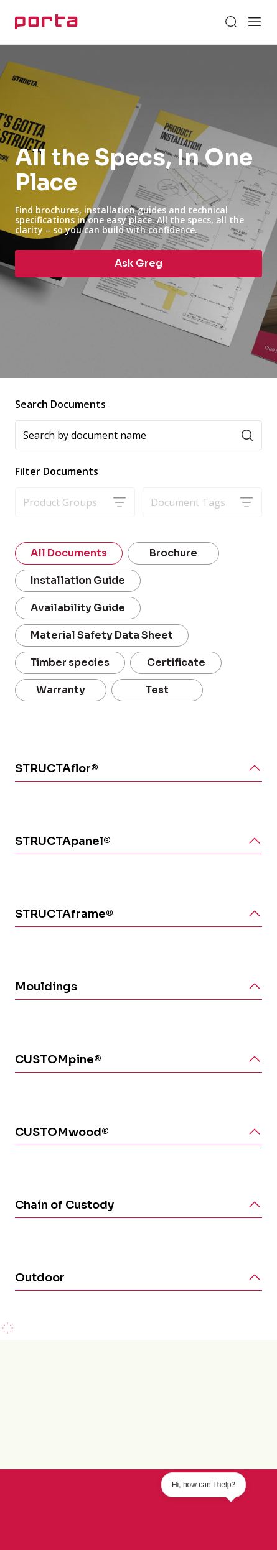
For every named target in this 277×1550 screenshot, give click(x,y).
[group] (138, 211)
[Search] (230, 21)
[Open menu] (254, 21)
